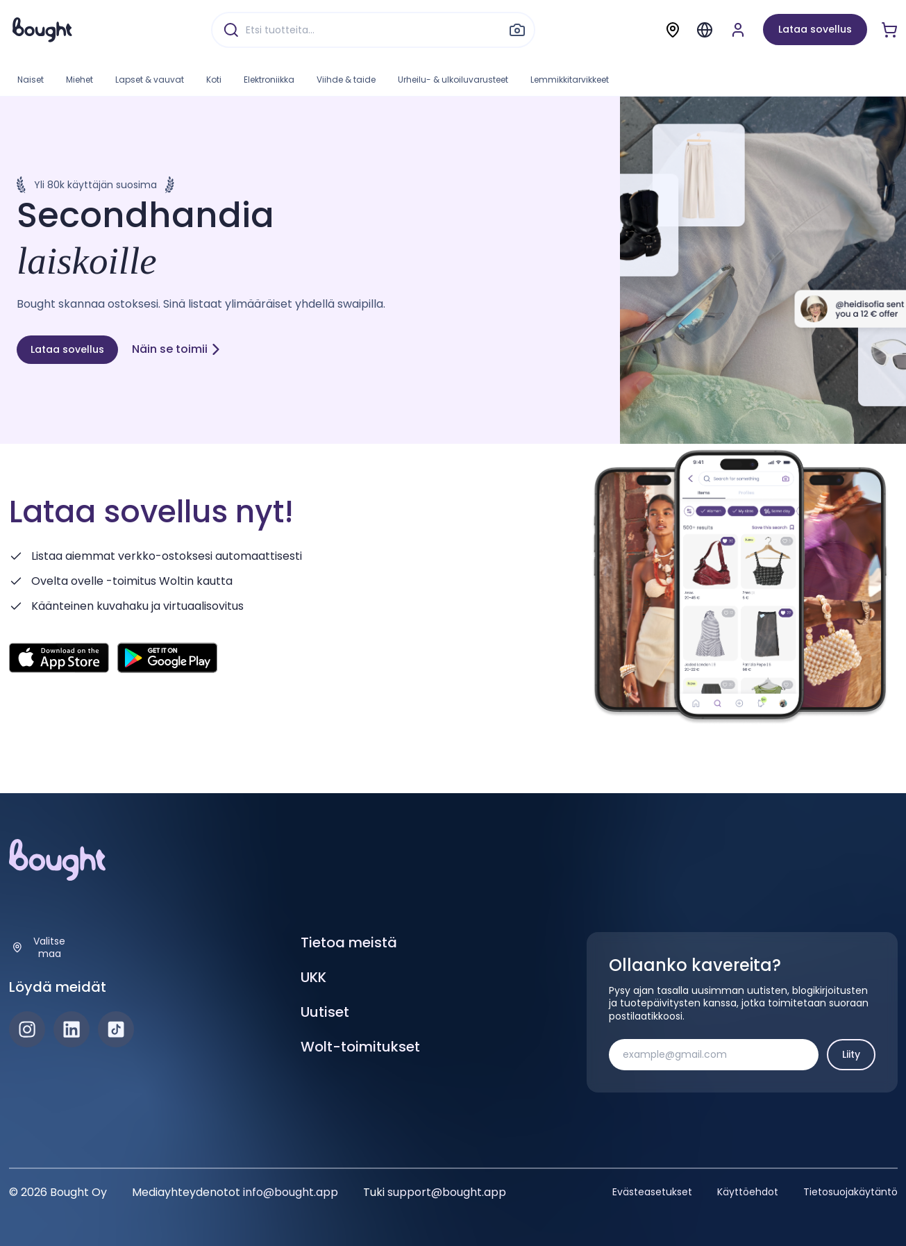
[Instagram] (27, 1029)
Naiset (30, 79)
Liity (851, 1054)
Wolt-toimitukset (360, 1046)
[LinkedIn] (71, 1029)
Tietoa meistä (349, 942)
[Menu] (705, 30)
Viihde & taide (346, 79)
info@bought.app (290, 1192)
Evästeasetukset (652, 1192)
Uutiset (325, 1012)
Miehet (79, 79)
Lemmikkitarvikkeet (569, 79)
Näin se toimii (176, 349)
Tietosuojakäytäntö (850, 1192)
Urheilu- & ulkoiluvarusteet (453, 79)
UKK (313, 977)
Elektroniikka (269, 79)
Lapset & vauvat (149, 79)
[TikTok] (116, 1029)
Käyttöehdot (747, 1192)
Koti (213, 79)
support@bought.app (446, 1192)
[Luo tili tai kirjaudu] (738, 30)
